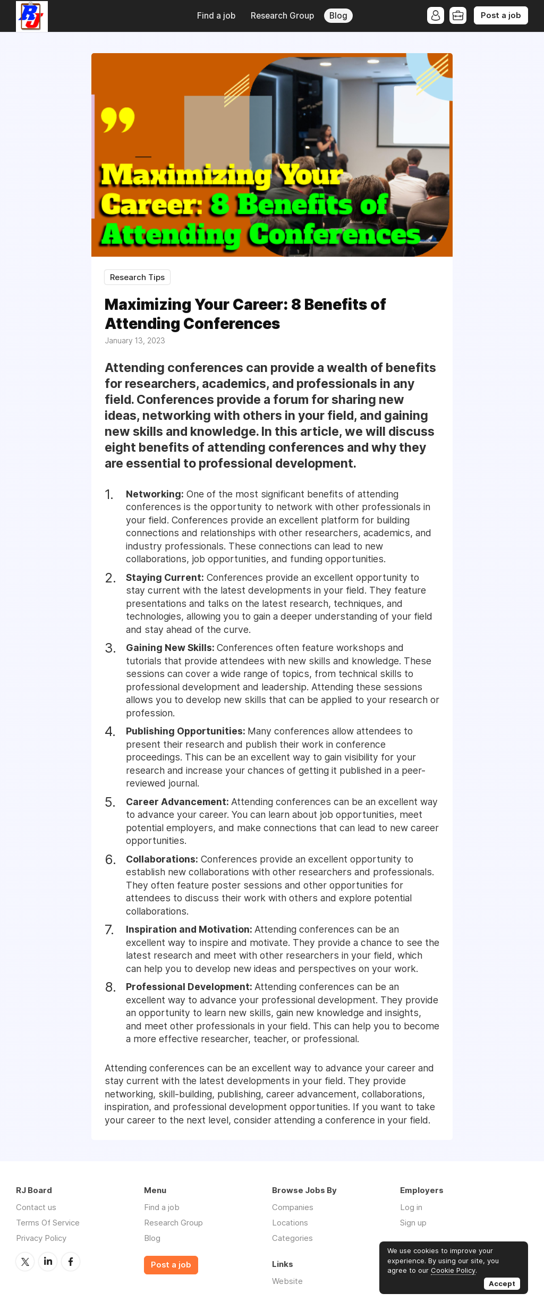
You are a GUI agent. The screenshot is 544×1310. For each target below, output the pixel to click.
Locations (290, 1223)
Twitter (25, 1262)
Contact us (36, 1207)
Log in (411, 1207)
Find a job (216, 16)
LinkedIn (48, 1262)
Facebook (71, 1262)
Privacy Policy (41, 1238)
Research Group (282, 16)
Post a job (501, 15)
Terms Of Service (48, 1223)
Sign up (413, 1223)
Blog (338, 16)
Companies (292, 1207)
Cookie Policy (453, 1270)
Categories (292, 1238)
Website (287, 1281)
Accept (502, 1283)
